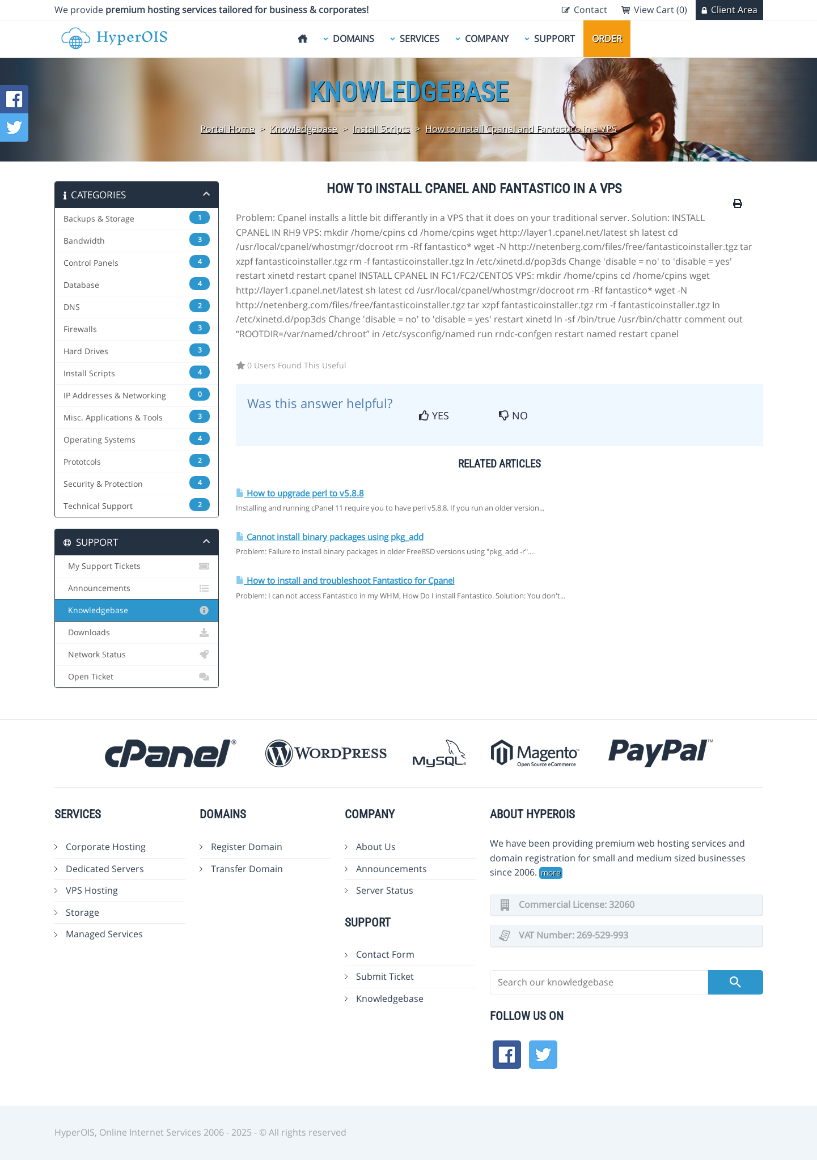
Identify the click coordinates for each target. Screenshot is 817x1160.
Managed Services (104, 934)
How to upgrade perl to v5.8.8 (300, 493)
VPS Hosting (92, 890)
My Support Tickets (137, 566)
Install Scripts (381, 128)
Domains (353, 38)
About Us (376, 846)
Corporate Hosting (106, 846)
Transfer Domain (247, 868)
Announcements (137, 588)
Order (607, 38)
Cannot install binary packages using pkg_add (330, 537)
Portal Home (227, 128)
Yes (434, 415)
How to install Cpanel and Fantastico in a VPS (521, 128)
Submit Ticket (385, 976)
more (551, 872)
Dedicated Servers (105, 868)
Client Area (734, 9)
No (513, 415)
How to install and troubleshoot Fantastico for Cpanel (345, 581)
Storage (82, 912)
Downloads (137, 632)
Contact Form (385, 954)
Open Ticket (137, 676)
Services (419, 38)
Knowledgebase (303, 128)
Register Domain (246, 846)
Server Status (384, 890)
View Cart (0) (660, 9)
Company (487, 38)
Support (554, 38)
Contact (590, 9)
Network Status (137, 654)
